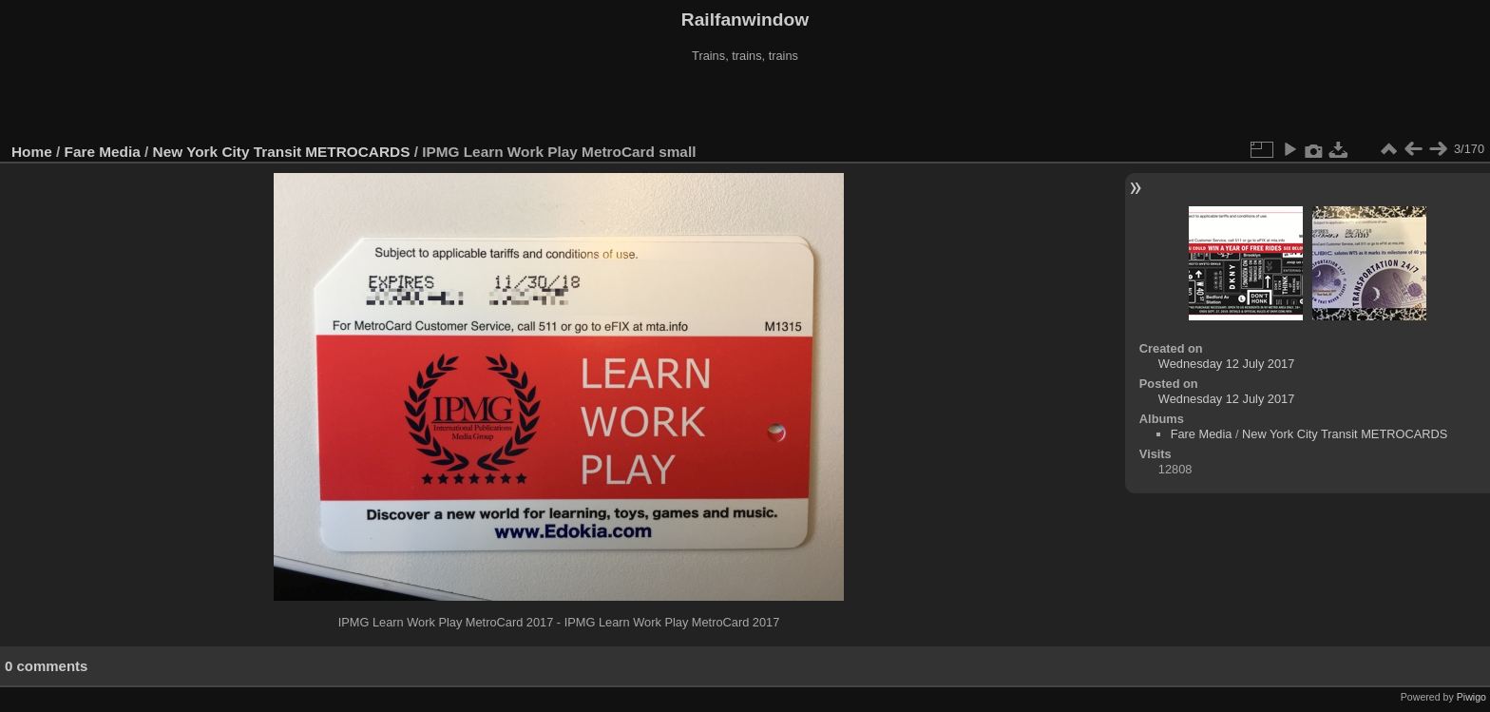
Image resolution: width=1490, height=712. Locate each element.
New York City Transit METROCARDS (282, 152)
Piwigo (1471, 696)
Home (31, 152)
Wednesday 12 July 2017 (1226, 363)
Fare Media (103, 152)
